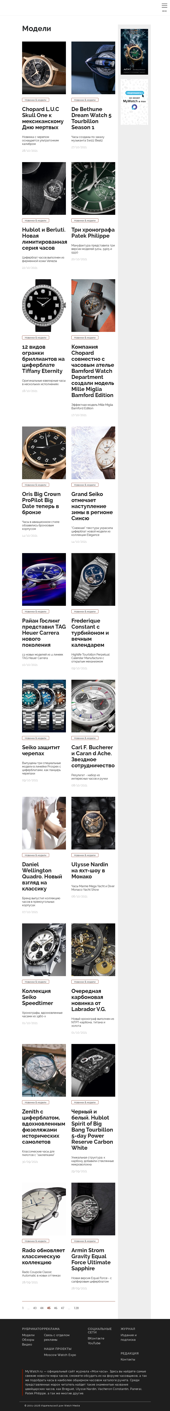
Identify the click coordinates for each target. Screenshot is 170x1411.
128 (76, 1308)
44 (41, 1308)
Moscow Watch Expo (60, 1355)
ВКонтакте (96, 1338)
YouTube (94, 1343)
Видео (27, 1344)
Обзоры (28, 1339)
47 (62, 1308)
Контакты (128, 1359)
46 (55, 1308)
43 (35, 1308)
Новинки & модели (35, 100)
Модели (28, 1335)
